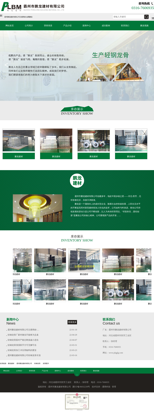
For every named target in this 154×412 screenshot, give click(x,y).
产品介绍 (67, 25)
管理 (114, 387)
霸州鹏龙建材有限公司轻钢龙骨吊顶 (24, 355)
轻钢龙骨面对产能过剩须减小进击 (23, 340)
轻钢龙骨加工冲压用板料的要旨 (22, 350)
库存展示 (77, 109)
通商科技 (106, 387)
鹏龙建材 (19, 156)
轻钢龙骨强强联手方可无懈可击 (22, 345)
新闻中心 (87, 25)
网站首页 (10, 25)
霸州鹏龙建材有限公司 (24, 363)
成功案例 (106, 25)
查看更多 (72, 322)
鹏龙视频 (144, 25)
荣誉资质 (48, 25)
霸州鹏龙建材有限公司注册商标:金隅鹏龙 (18, 17)
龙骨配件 (46, 363)
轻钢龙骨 (37, 363)
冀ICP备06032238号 (81, 387)
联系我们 (125, 25)
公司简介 (29, 25)
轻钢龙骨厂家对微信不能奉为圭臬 (23, 335)
